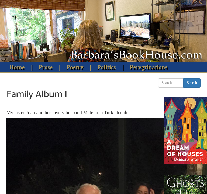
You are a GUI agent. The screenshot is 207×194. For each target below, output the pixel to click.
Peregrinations (148, 67)
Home (17, 67)
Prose (45, 67)
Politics (106, 67)
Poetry (74, 67)
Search (192, 83)
